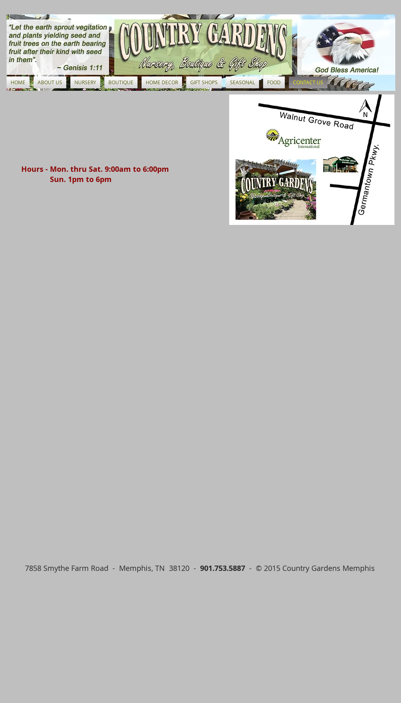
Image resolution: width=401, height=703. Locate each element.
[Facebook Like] (67, 583)
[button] (85, 82)
